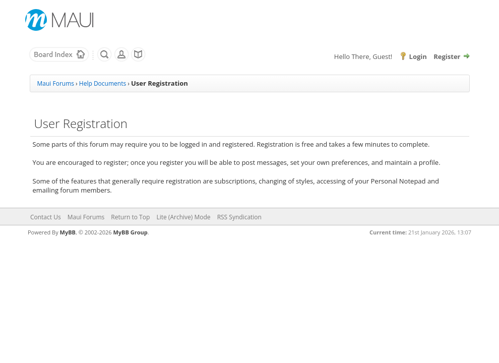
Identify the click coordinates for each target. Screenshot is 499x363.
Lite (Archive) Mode (183, 217)
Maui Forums (55, 83)
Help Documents (102, 83)
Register (446, 56)
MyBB (68, 232)
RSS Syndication (239, 217)
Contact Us (45, 217)
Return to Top (130, 217)
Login (418, 56)
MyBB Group (130, 232)
